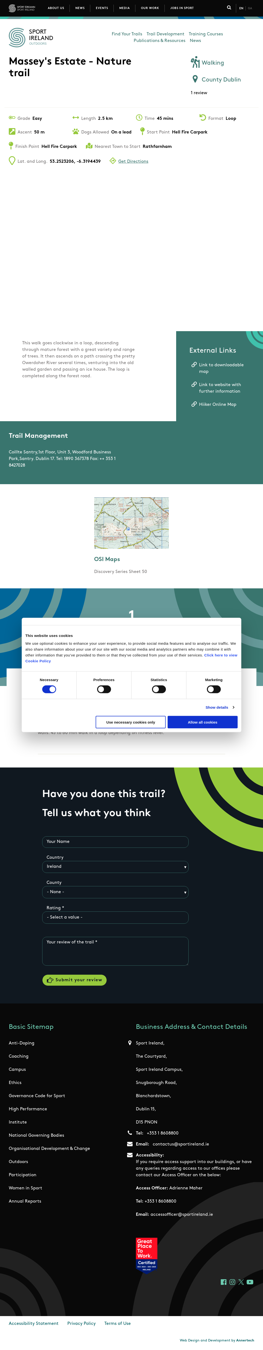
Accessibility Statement (34, 1323)
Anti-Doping (21, 1043)
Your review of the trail (70, 942)
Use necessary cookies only (130, 722)
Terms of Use (117, 1323)
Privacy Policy (81, 1323)
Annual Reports (25, 1201)
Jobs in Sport (182, 8)
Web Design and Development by (217, 1340)
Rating (54, 908)
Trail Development (165, 34)
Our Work (150, 8)
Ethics (15, 1083)
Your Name (58, 841)
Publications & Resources (159, 41)
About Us (56, 8)
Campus (17, 1069)
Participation (22, 1175)
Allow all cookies (202, 722)
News (80, 8)
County (54, 882)
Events (102, 8)
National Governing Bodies (36, 1135)
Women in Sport (25, 1188)
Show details (217, 707)
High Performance (28, 1109)
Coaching (19, 1056)
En (241, 8)
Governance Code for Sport (37, 1096)
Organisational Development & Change (49, 1148)
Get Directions (133, 161)
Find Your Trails (127, 34)
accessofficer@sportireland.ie (182, 1214)
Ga (250, 8)
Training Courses (206, 34)
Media (124, 8)
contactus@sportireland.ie (181, 1144)
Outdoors (18, 1162)
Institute (18, 1122)
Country (55, 857)
